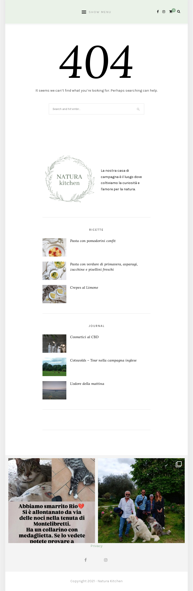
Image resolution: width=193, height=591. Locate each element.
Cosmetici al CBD (84, 337)
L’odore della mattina (87, 383)
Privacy (96, 546)
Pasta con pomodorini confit (93, 241)
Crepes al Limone (84, 287)
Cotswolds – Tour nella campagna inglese (103, 360)
